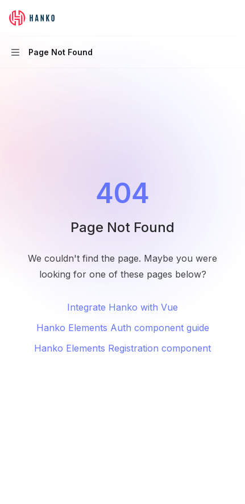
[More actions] (230, 18)
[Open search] (209, 18)
